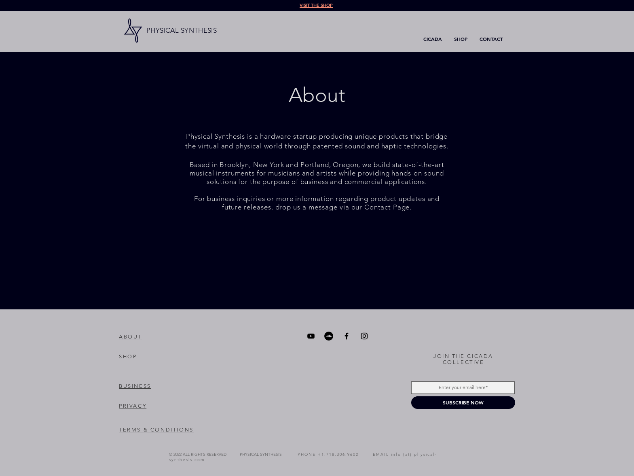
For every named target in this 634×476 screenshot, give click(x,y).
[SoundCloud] (328, 336)
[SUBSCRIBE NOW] (463, 402)
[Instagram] (364, 336)
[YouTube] (310, 336)
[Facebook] (346, 336)
